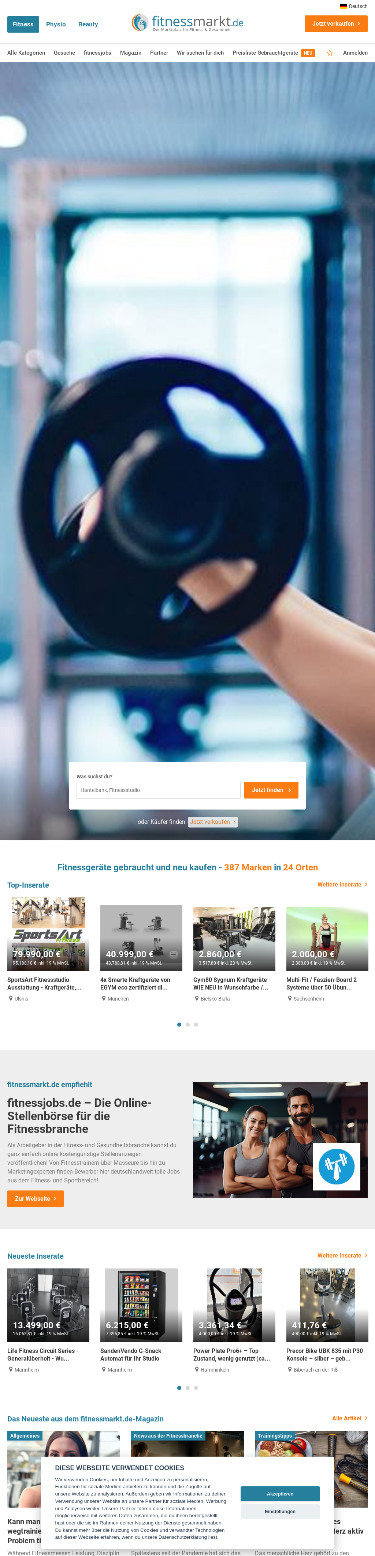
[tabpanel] (48, 949)
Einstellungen (280, 1511)
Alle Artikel (346, 1418)
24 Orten (300, 867)
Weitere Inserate (339, 884)
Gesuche (64, 52)
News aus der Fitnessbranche (168, 1436)
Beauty (88, 24)
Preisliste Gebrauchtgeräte (274, 53)
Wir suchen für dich (200, 52)
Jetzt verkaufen (333, 23)
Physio (56, 24)
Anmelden (355, 52)
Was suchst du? (94, 776)
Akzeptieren (280, 1494)
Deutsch (354, 6)
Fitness (23, 24)
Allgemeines (25, 1436)
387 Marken (248, 867)
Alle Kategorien (26, 52)
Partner (159, 52)
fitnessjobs (97, 52)
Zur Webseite (32, 1198)
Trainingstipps (275, 1436)
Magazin (130, 52)
